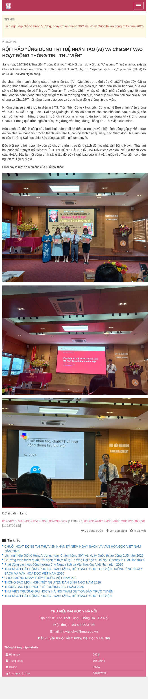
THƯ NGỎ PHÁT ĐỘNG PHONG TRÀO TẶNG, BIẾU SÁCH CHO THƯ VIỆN (58, 596)
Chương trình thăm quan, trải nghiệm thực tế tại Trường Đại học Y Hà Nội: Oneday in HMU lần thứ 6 (74, 560)
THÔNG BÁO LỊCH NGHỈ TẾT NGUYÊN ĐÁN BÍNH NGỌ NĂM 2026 (52, 582)
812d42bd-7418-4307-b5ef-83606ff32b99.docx (43, 521)
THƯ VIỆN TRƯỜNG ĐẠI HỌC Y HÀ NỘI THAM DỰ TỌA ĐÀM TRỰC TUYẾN (58, 591)
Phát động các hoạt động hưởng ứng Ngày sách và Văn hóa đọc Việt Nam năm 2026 (63, 564)
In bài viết (138, 530)
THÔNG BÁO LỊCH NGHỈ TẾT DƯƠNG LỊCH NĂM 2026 (44, 587)
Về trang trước (92, 530)
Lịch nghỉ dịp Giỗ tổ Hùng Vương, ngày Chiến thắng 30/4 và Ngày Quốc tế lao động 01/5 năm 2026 (74, 26)
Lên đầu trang (116, 530)
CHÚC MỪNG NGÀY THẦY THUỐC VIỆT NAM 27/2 (40, 578)
